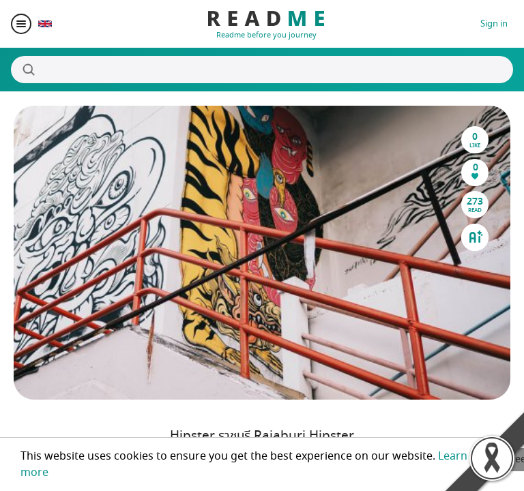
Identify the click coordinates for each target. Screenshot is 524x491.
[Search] (262, 69)
